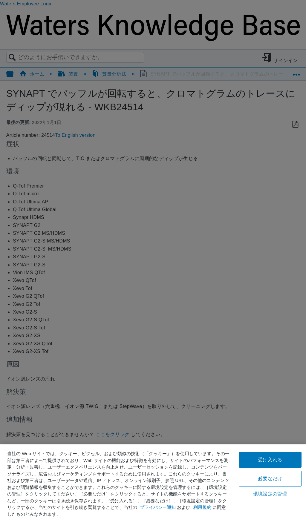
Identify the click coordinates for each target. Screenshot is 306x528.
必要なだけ (270, 478)
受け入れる (270, 459)
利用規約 (202, 507)
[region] (153, 486)
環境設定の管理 (270, 493)
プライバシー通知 (158, 507)
